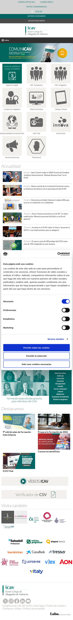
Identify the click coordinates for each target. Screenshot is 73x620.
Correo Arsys (47, 2)
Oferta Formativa (36, 109)
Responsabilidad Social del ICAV (12, 133)
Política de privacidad (34, 608)
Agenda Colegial (12, 85)
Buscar (36, 11)
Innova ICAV (60, 133)
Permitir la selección (36, 356)
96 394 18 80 (25, 606)
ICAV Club (36, 133)
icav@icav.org (10, 606)
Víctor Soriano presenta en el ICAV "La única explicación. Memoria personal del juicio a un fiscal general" (46, 216)
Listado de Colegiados (12, 109)
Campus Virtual (61, 109)
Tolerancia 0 (36, 157)
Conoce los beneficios (49, 451)
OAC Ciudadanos (36, 85)
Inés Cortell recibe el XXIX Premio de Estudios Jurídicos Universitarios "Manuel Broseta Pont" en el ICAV (46, 175)
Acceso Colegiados (36, 16)
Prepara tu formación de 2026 (53, 432)
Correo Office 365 (26, 2)
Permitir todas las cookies (36, 347)
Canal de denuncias (12, 157)
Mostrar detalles (56, 339)
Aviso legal (38, 606)
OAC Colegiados (61, 85)
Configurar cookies (12, 608)
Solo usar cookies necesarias (36, 364)
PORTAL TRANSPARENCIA (36, 7)
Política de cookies (55, 606)
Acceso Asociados (36, 21)
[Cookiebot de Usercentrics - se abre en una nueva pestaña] (57, 254)
